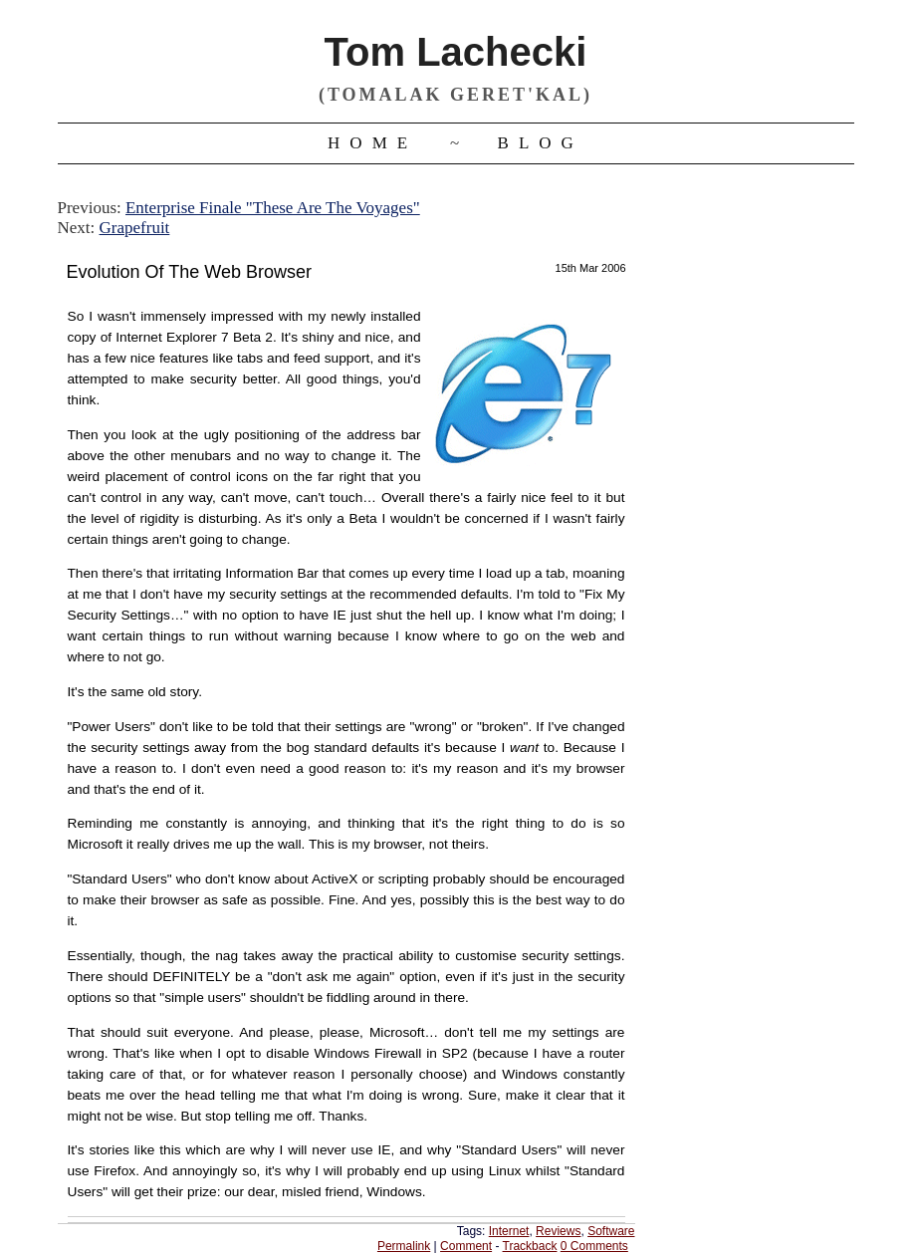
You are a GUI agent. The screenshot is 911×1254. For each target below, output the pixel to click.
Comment (466, 1246)
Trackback (530, 1246)
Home (372, 142)
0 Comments (594, 1246)
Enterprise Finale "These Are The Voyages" (272, 207)
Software (610, 1231)
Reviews (558, 1231)
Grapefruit (135, 227)
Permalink (403, 1246)
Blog (540, 142)
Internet (509, 1231)
